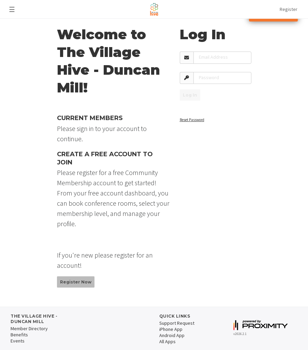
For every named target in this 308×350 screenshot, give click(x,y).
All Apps (167, 341)
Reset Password (192, 119)
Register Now (75, 282)
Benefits (19, 335)
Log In (190, 95)
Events (18, 341)
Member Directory (29, 328)
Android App (172, 335)
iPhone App (170, 329)
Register (288, 9)
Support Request (176, 323)
